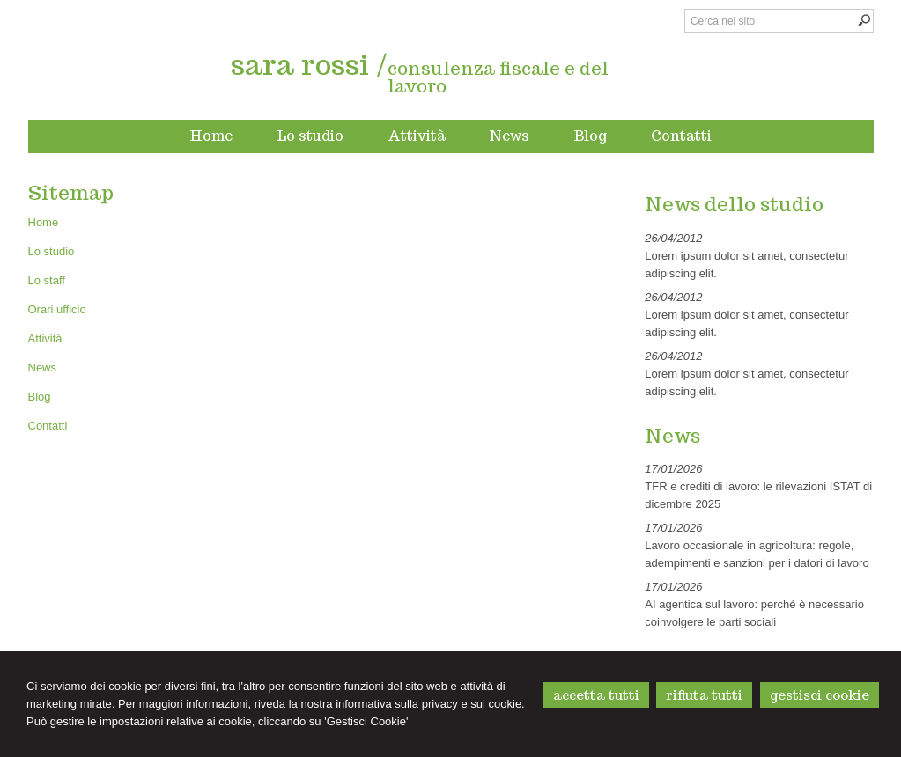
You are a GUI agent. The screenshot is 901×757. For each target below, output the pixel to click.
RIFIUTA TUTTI (704, 695)
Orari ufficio (57, 309)
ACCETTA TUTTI (596, 695)
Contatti (48, 425)
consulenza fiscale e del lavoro (498, 77)
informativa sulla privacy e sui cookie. (430, 703)
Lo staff (46, 280)
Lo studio (51, 251)
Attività (45, 338)
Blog (39, 396)
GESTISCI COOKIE (819, 695)
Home (43, 222)
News (42, 367)
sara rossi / (309, 64)
